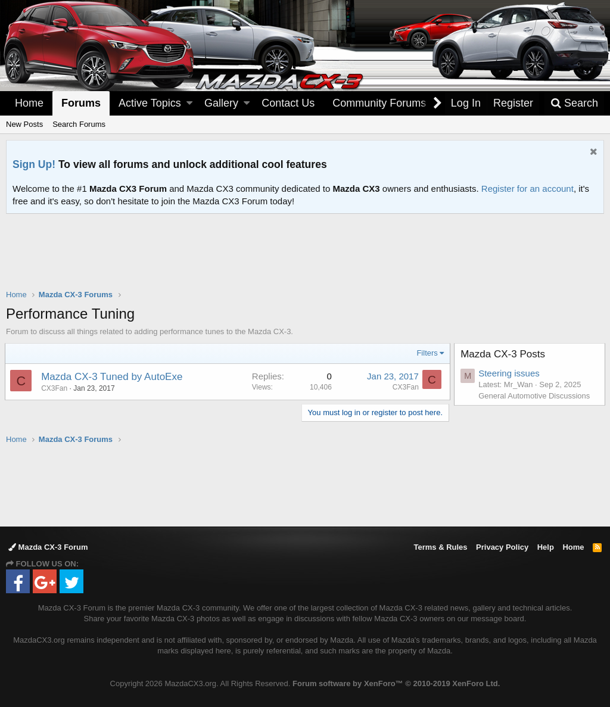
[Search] (574, 103)
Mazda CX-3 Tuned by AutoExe (112, 376)
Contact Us (288, 103)
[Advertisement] (305, 246)
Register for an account (527, 188)
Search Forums (78, 124)
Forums (81, 103)
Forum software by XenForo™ (396, 683)
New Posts (24, 124)
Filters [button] (426, 352)
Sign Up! (34, 164)
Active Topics (150, 103)
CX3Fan (404, 387)
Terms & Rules (440, 547)
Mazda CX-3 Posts (504, 354)
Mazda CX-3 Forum (48, 547)
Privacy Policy (502, 547)
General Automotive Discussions (535, 395)
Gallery (221, 103)
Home (29, 103)
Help (545, 547)
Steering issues (510, 373)
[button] (189, 103)
